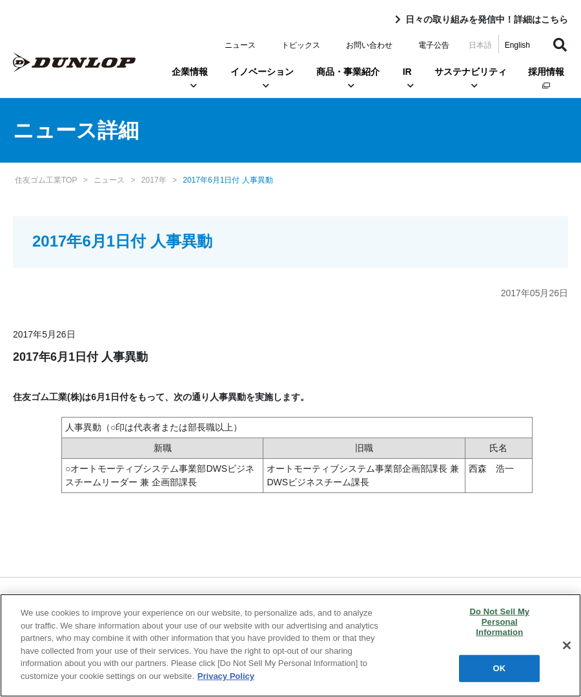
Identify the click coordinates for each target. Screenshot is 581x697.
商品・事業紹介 (348, 78)
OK (499, 669)
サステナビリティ (470, 78)
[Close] (567, 647)
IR (407, 78)
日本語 (480, 45)
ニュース (240, 45)
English (517, 45)
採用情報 (546, 77)
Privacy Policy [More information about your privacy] (226, 677)
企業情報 (190, 78)
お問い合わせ (369, 45)
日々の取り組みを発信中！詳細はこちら (486, 19)
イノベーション (262, 78)
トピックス (300, 45)
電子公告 (433, 45)
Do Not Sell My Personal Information (499, 623)
